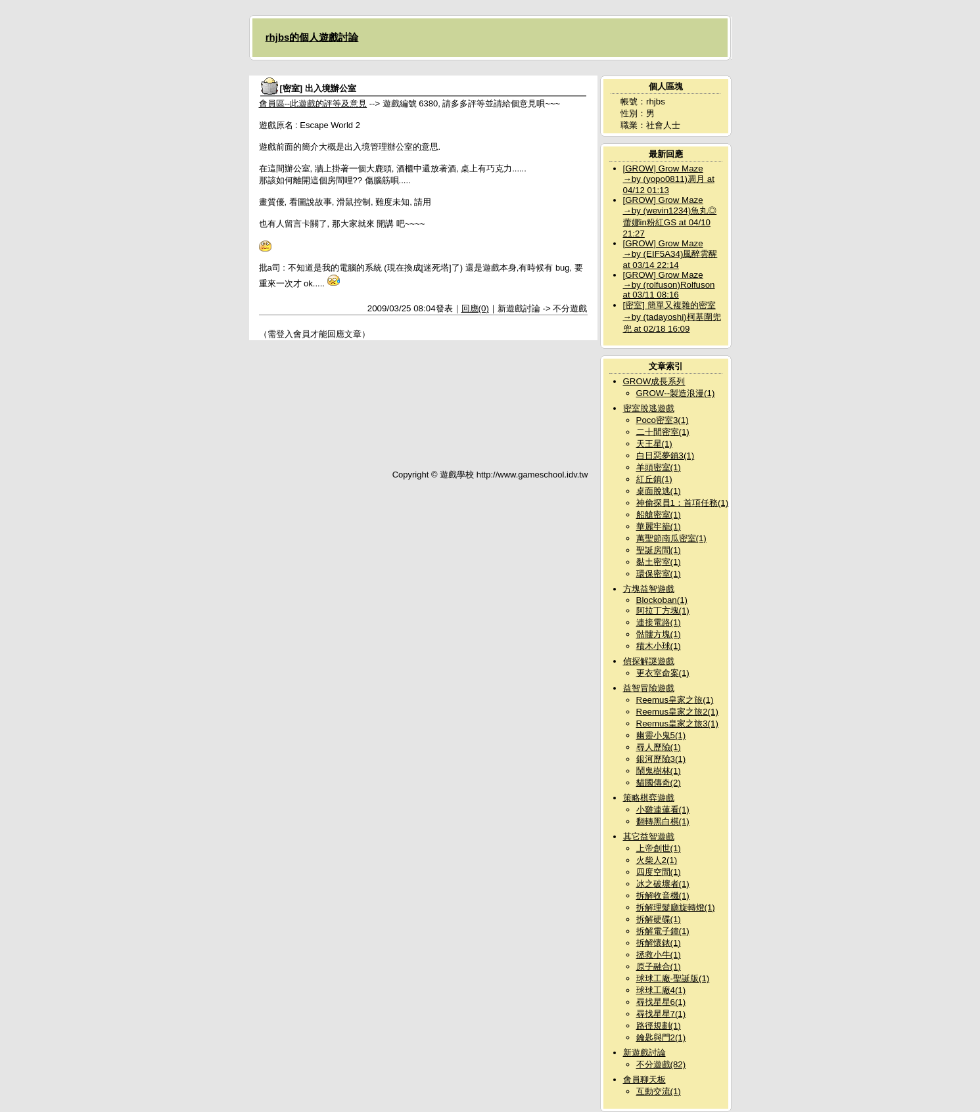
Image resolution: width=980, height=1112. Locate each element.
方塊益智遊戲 (648, 589)
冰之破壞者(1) (662, 884)
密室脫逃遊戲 (648, 408)
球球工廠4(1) (661, 990)
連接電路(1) (658, 622)
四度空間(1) (658, 872)
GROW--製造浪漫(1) (675, 393)
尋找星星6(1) (661, 1002)
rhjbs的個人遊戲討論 (312, 37)
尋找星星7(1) (661, 1014)
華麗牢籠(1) (658, 526)
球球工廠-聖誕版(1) (673, 978)
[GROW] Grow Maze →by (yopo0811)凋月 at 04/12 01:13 (668, 179)
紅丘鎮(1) (654, 479)
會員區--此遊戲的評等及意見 (313, 103)
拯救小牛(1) (658, 955)
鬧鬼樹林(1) (658, 771)
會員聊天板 (644, 1079)
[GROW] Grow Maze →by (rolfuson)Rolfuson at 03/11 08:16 (669, 285)
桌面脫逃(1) (658, 491)
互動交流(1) (658, 1091)
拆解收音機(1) (662, 896)
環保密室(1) (658, 574)
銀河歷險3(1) (661, 759)
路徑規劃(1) (658, 1026)
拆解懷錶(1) (658, 943)
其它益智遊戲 (648, 836)
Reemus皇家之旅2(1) (677, 712)
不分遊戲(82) (661, 1064)
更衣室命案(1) (662, 673)
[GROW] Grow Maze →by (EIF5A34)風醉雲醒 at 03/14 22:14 (670, 254)
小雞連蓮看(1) (662, 809)
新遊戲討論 (644, 1052)
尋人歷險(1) (658, 747)
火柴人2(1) (657, 860)
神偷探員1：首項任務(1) (682, 503)
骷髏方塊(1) (658, 634)
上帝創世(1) (658, 848)
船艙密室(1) (658, 515)
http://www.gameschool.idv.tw (532, 474)
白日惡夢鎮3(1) (665, 455)
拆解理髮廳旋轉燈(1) (675, 907)
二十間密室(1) (662, 432)
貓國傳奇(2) (658, 783)
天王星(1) (654, 444)
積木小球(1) (658, 646)
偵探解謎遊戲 (648, 661)
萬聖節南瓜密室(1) (671, 538)
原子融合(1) (658, 966)
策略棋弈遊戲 (648, 798)
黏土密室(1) (658, 562)
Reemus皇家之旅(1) (675, 700)
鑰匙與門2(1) (661, 1037)
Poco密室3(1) (662, 420)
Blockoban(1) (662, 600)
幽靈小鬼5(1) (661, 735)
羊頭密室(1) (658, 467)
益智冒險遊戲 (648, 688)
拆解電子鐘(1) (662, 931)
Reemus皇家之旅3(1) (677, 723)
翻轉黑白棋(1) (662, 821)
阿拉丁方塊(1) (662, 610)
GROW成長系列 (654, 381)
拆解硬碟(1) (658, 919)
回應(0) (475, 308)
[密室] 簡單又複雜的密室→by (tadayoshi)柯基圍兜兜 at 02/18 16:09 (672, 317)
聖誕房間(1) (658, 550)
